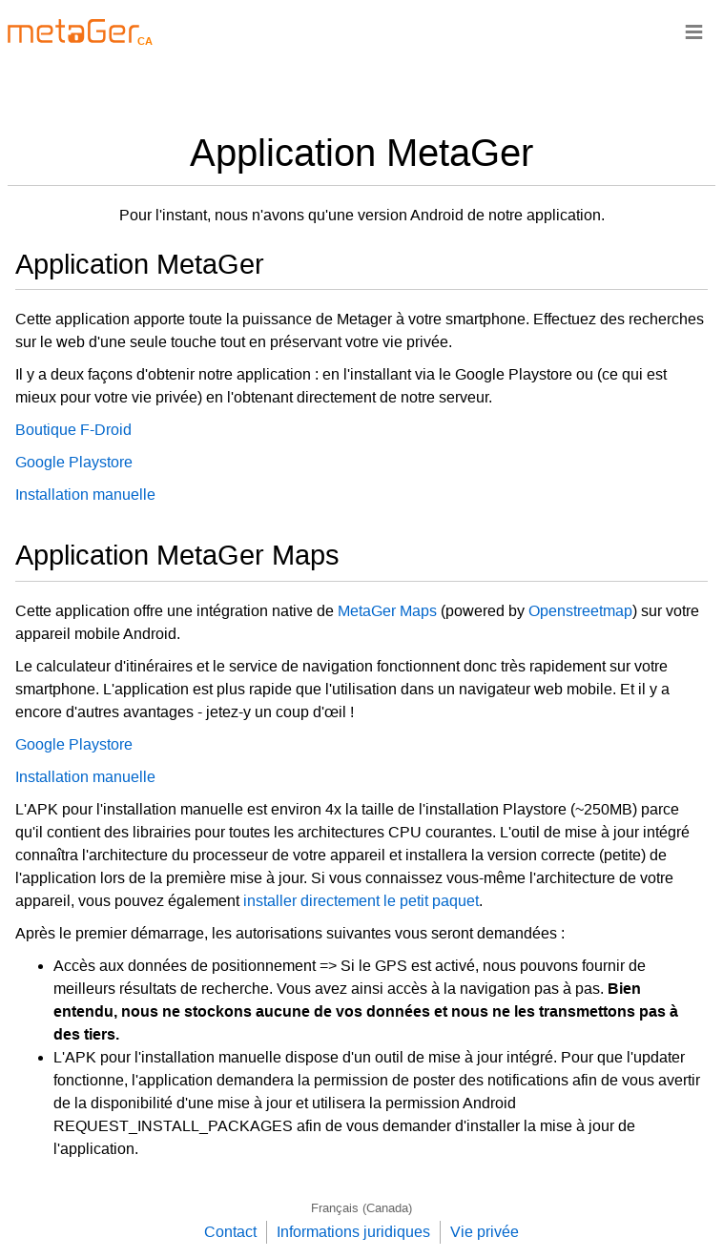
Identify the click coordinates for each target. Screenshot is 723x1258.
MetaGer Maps (387, 611)
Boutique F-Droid (73, 430)
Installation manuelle (85, 494)
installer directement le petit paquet (361, 901)
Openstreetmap (580, 611)
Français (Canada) (361, 1208)
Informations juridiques (353, 1232)
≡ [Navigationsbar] (694, 31)
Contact (230, 1232)
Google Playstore (74, 462)
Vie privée (484, 1232)
